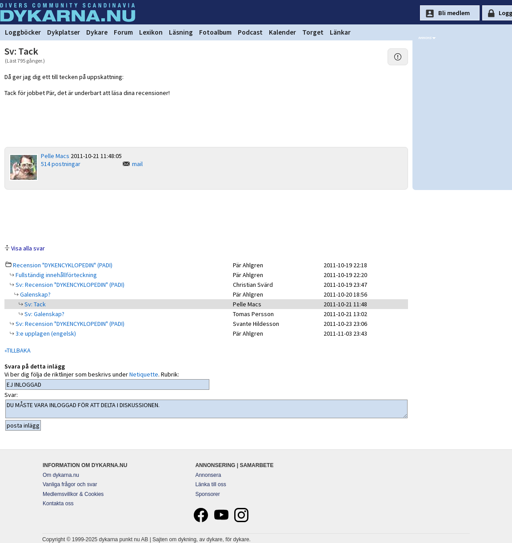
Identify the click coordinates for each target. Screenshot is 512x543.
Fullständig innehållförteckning (55, 275)
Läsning (181, 32)
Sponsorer (207, 494)
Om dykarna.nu (61, 475)
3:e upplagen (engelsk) (45, 333)
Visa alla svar (28, 248)
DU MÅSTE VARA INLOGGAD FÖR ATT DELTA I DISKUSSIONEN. (206, 409)
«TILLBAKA (17, 350)
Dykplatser (63, 32)
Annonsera (208, 475)
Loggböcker (23, 32)
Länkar (340, 32)
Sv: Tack (34, 304)
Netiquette (143, 374)
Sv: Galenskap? (43, 314)
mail (137, 164)
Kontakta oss (58, 503)
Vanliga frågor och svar (70, 484)
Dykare (97, 32)
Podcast (250, 32)
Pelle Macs (55, 156)
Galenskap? (35, 294)
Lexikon (151, 32)
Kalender (282, 32)
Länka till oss (210, 484)
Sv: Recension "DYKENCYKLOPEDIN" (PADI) (69, 285)
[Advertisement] (206, 216)
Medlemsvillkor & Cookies (73, 494)
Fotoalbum (215, 32)
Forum (123, 32)
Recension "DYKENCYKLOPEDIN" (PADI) (62, 265)
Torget (313, 32)
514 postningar (60, 164)
